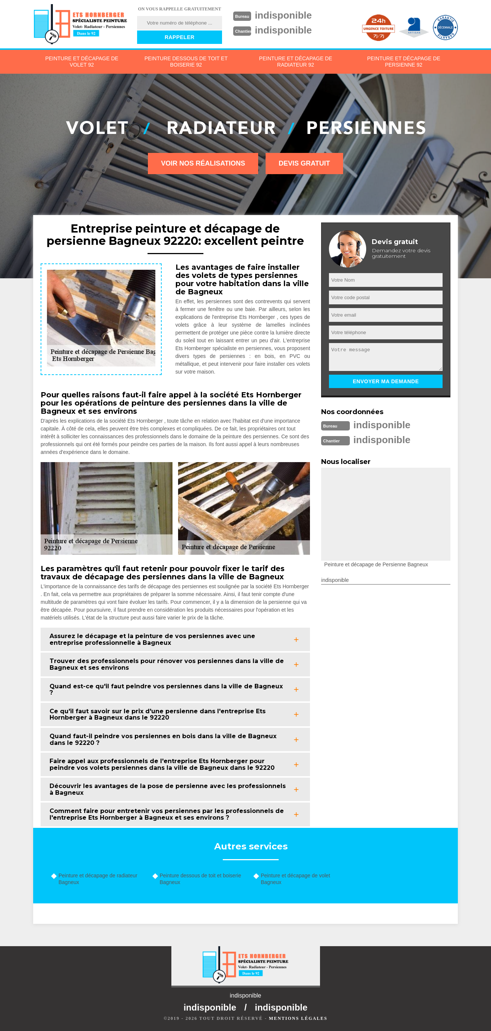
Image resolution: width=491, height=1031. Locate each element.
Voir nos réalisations (203, 163)
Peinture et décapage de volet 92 (81, 61)
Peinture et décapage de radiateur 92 (295, 61)
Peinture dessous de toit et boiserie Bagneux (200, 878)
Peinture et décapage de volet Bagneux (295, 878)
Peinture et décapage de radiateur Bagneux (97, 878)
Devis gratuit (304, 163)
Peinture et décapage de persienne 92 (403, 61)
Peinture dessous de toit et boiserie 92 (186, 61)
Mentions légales (298, 1018)
